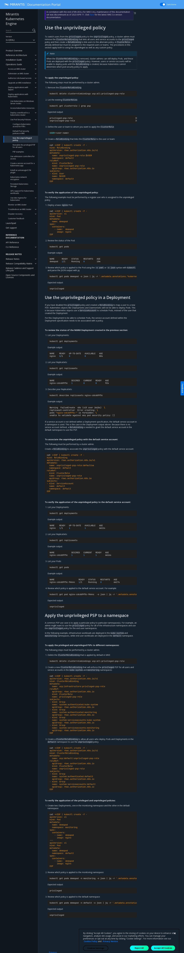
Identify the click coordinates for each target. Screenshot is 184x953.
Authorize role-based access (19, 78)
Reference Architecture (16, 55)
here (92, 14)
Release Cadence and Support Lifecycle (20, 269)
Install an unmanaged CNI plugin (20, 171)
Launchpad (11, 223)
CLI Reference (12, 247)
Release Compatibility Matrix (19, 263)
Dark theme (171, 4)
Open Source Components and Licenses (20, 276)
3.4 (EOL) (21, 40)
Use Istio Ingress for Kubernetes (18, 199)
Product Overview (14, 50)
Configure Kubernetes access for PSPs (21, 125)
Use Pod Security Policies (20, 119)
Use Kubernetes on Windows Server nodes (22, 102)
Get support (11, 227)
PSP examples (18, 152)
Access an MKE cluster (17, 69)
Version (9, 36)
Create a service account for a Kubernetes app (22, 164)
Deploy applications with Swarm (18, 88)
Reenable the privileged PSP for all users (24, 146)
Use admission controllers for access (22, 157)
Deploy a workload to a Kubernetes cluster (19, 113)
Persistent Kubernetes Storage (19, 185)
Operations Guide (14, 64)
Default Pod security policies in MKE (21, 132)
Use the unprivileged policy (22, 139)
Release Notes (12, 259)
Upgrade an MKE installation (19, 83)
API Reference (12, 242)
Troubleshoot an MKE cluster (19, 209)
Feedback (182, 388)
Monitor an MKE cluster (17, 204)
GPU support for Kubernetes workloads (22, 192)
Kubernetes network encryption (18, 178)
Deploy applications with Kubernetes (18, 95)
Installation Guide (14, 59)
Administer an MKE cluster (18, 73)
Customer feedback (16, 218)
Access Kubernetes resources (22, 108)
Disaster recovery (15, 214)
